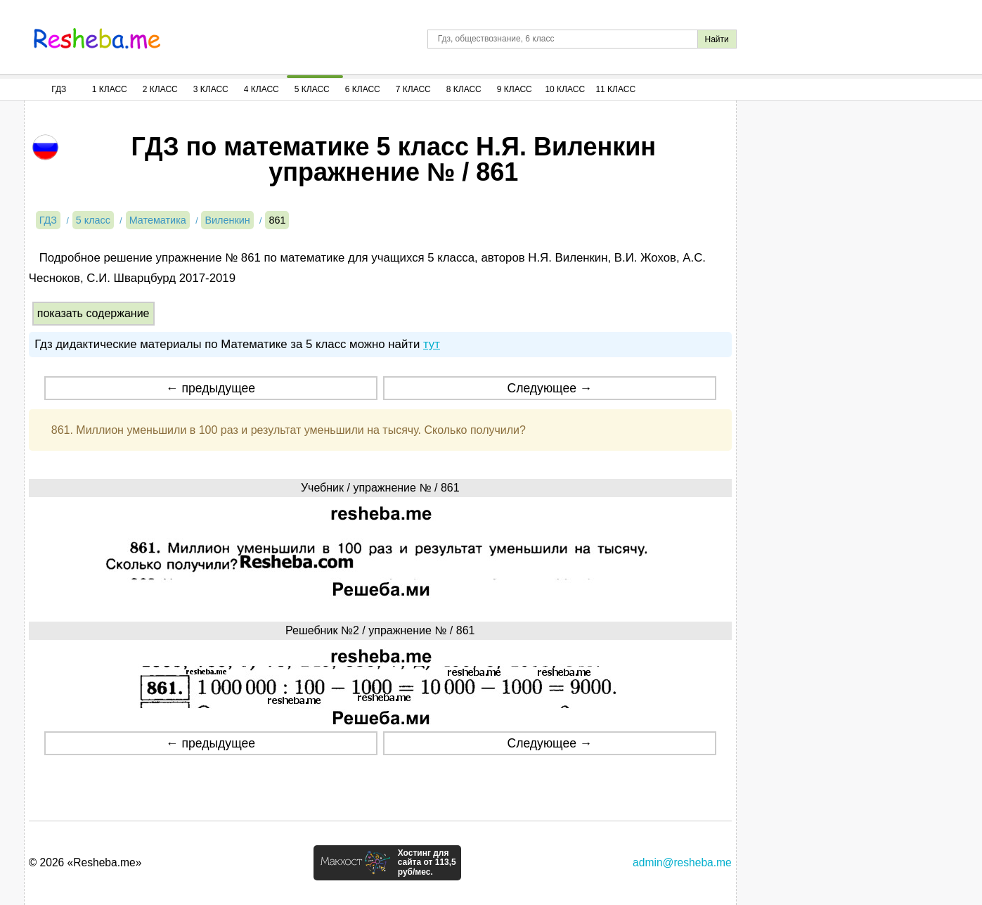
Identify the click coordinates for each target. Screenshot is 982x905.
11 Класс (615, 89)
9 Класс (514, 89)
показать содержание (93, 313)
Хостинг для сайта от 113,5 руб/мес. (427, 863)
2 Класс (160, 89)
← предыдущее (210, 388)
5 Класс (312, 89)
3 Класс (210, 89)
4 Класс (261, 89)
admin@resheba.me (682, 862)
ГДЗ (58, 89)
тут (431, 344)
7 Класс (413, 89)
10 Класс (565, 89)
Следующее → (549, 388)
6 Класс (362, 89)
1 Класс (109, 89)
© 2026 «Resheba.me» (85, 862)
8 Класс (464, 89)
